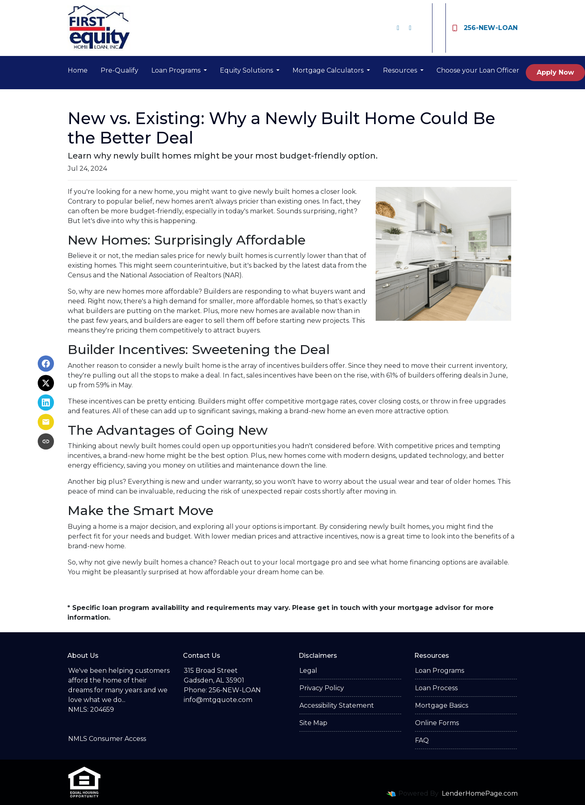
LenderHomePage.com (480, 793)
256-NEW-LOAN (485, 28)
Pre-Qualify (119, 70)
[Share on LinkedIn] (46, 403)
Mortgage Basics (441, 705)
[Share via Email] (46, 422)
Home (78, 70)
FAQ (422, 740)
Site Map (313, 723)
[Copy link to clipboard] (46, 442)
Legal (308, 670)
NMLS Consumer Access (107, 739)
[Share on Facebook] (46, 364)
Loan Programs (176, 70)
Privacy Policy (321, 688)
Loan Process (436, 688)
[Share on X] (46, 383)
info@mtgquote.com (218, 700)
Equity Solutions (247, 70)
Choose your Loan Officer (478, 70)
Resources (401, 70)
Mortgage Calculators (328, 70)
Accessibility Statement (336, 705)
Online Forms (437, 723)
